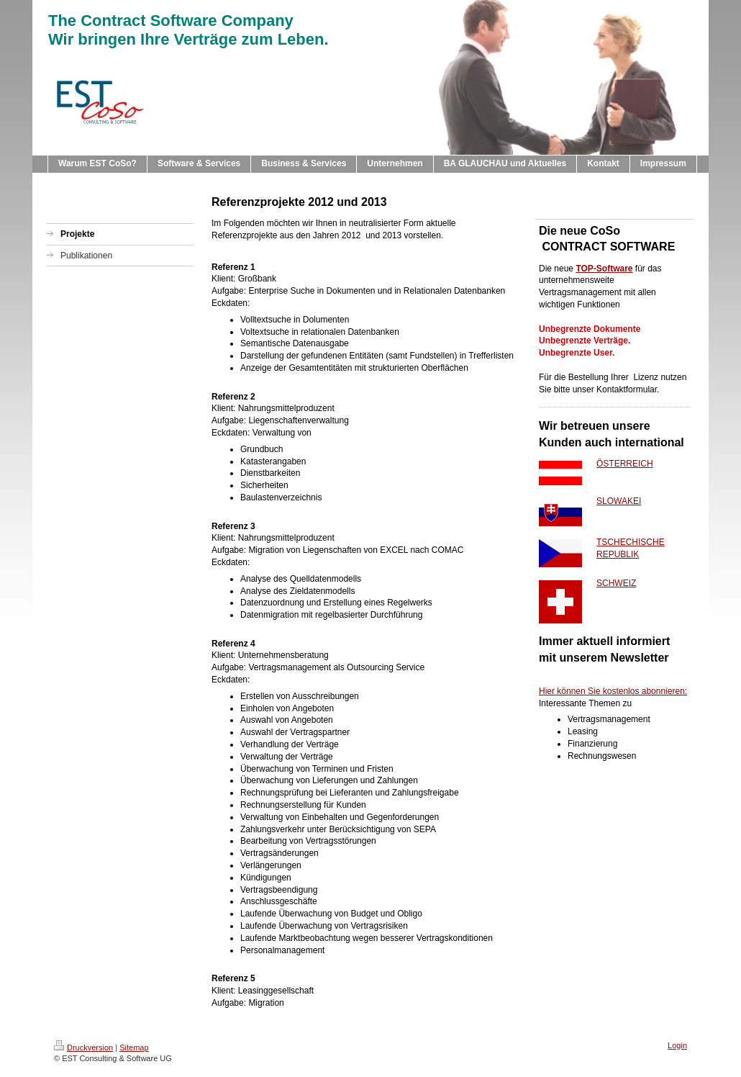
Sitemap (133, 1047)
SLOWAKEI (618, 501)
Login (677, 1045)
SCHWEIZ (616, 583)
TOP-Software (604, 268)
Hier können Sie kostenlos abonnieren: (613, 691)
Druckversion (83, 1047)
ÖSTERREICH (624, 464)
